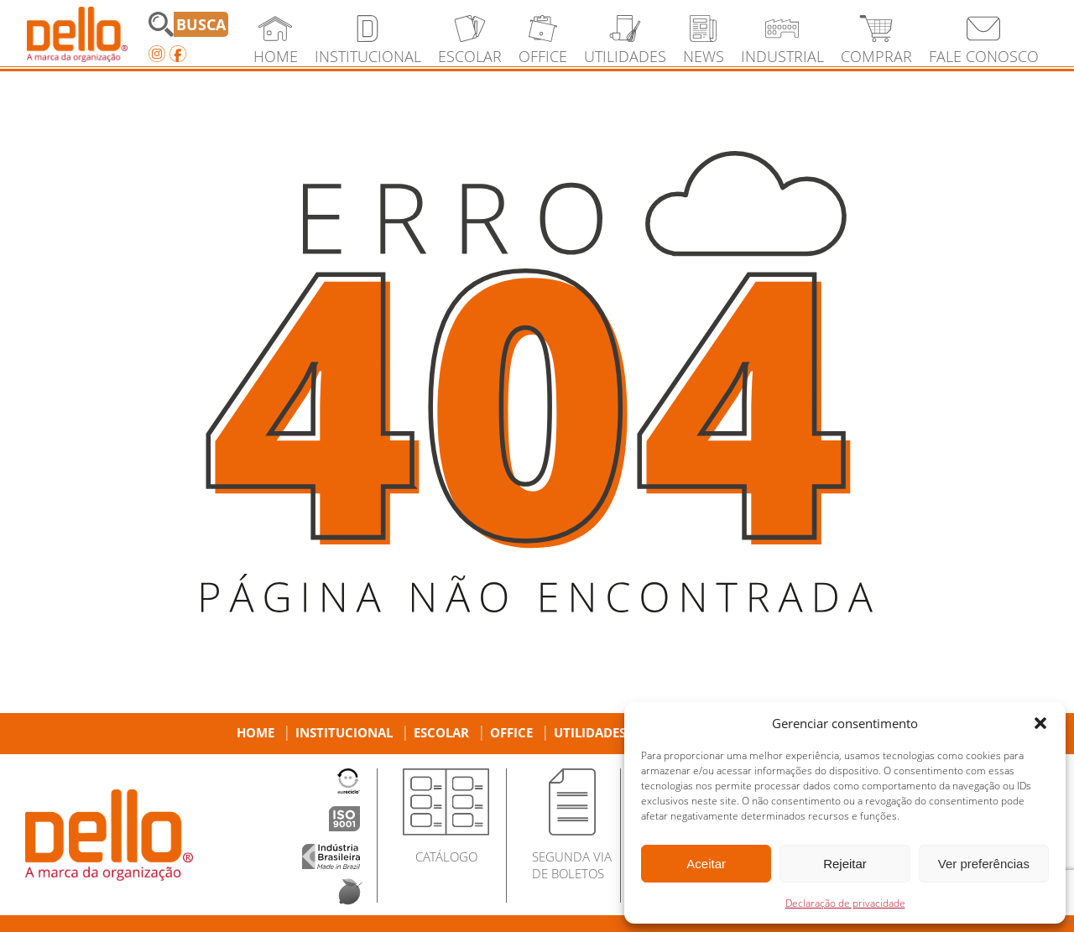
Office (511, 732)
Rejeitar (845, 864)
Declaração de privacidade (845, 903)
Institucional (344, 732)
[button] (1040, 723)
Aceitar (706, 864)
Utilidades (590, 732)
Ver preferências (984, 864)
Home (255, 732)
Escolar (441, 732)
